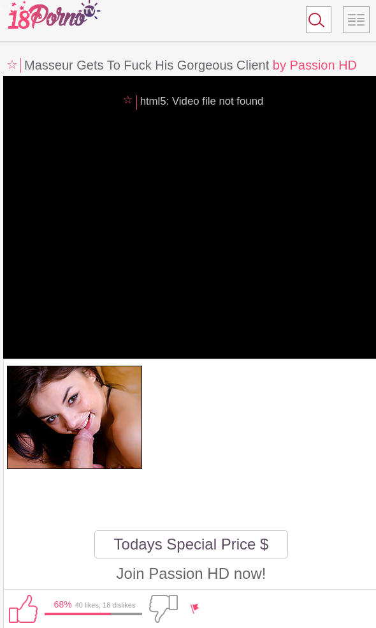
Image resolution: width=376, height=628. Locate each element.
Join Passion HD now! (191, 573)
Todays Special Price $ (191, 544)
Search (313, 22)
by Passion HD (315, 65)
